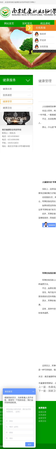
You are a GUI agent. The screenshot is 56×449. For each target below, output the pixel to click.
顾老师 (40, 34)
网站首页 (9, 23)
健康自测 (7, 89)
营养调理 (7, 95)
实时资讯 (27, 23)
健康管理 (7, 101)
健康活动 (7, 108)
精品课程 (45, 23)
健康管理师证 (46, 383)
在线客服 (41, 46)
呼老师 (40, 40)
